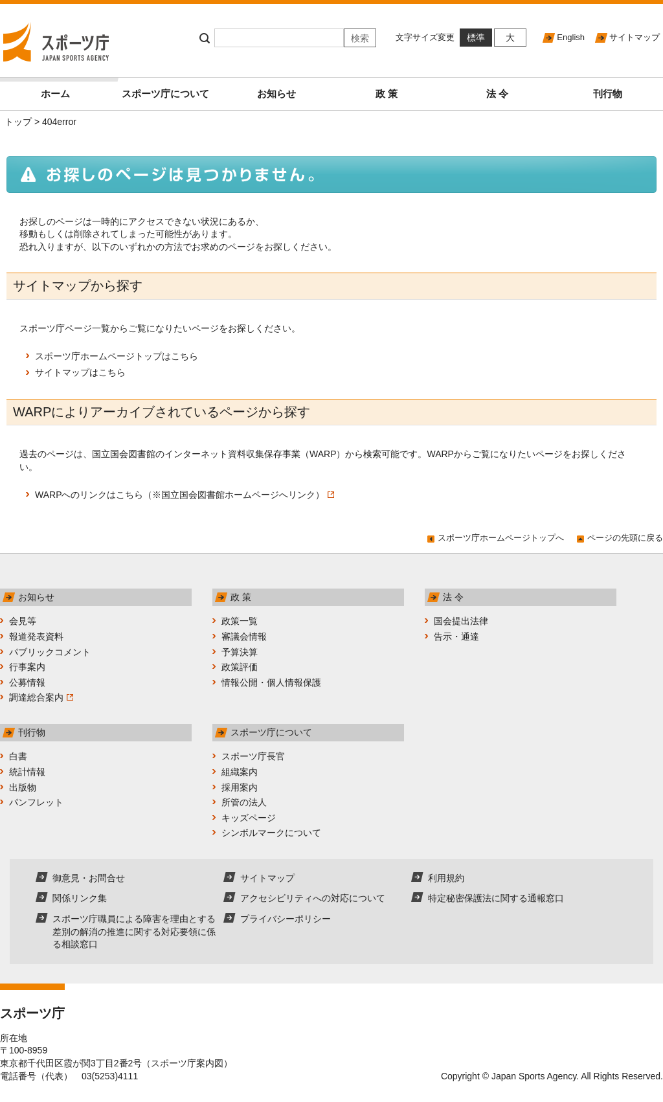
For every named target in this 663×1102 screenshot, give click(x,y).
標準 (476, 37)
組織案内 (239, 772)
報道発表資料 (36, 636)
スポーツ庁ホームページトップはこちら (116, 356)
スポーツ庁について (165, 93)
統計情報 (27, 772)
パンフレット (36, 802)
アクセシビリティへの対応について (312, 898)
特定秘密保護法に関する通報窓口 (496, 898)
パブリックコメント (50, 652)
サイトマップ (634, 37)
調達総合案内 (41, 697)
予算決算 (239, 652)
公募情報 (27, 682)
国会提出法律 (461, 621)
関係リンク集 (79, 898)
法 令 (497, 93)
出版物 (22, 787)
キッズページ (248, 818)
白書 (18, 756)
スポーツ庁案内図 (187, 1063)
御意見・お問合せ (88, 878)
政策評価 (239, 667)
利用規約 (446, 878)
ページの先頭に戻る (625, 538)
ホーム (76, 88)
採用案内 (239, 787)
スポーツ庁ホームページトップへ (501, 538)
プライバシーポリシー (285, 919)
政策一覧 (239, 621)
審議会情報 (244, 636)
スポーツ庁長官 (253, 756)
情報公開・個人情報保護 (271, 682)
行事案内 (27, 667)
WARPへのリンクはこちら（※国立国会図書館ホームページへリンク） (184, 494)
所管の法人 (244, 802)
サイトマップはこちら (80, 372)
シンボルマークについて (271, 832)
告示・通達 (456, 636)
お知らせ (276, 93)
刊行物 (607, 93)
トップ (18, 122)
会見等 (22, 621)
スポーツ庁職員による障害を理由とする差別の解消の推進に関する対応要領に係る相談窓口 (134, 931)
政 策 (387, 93)
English (571, 37)
